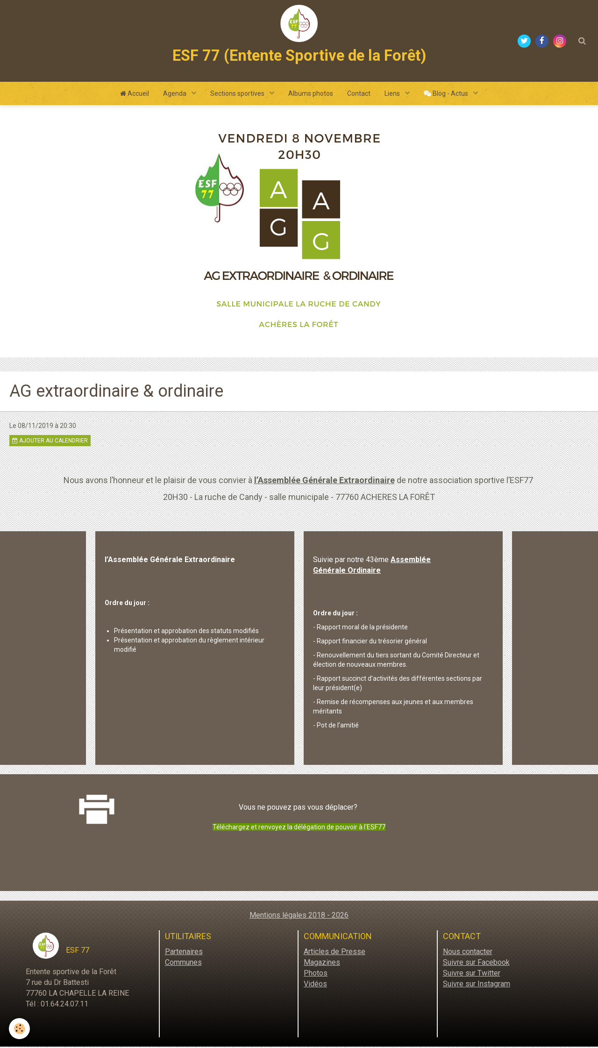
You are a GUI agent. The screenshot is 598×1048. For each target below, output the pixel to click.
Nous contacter (467, 952)
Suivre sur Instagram (476, 984)
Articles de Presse (334, 952)
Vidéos (315, 984)
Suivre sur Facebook (476, 963)
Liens (392, 95)
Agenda (175, 95)
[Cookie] (19, 1028)
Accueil (134, 95)
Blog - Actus (447, 95)
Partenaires (184, 952)
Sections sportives (238, 95)
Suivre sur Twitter (471, 974)
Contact (358, 95)
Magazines (322, 963)
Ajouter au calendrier (50, 442)
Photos (315, 974)
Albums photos (310, 95)
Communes (183, 963)
